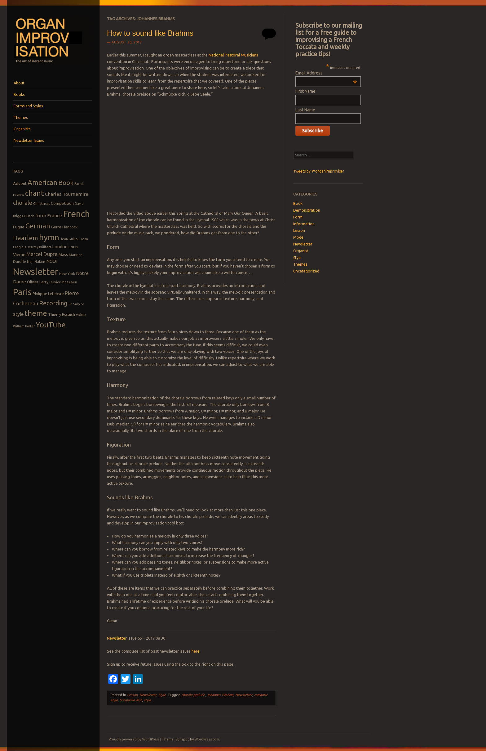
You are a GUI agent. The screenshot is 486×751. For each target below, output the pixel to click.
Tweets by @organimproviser (318, 171)
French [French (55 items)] (76, 214)
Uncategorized (306, 271)
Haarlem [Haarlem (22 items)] (25, 237)
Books (19, 94)
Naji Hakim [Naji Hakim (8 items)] (36, 261)
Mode (298, 237)
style (147, 700)
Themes (21, 117)
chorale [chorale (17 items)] (22, 203)
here (196, 651)
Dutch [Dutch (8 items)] (29, 216)
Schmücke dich (131, 700)
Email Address (326, 72)
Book (298, 203)
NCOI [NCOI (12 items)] (51, 261)
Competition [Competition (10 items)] (62, 203)
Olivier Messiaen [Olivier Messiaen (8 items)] (63, 282)
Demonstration (306, 210)
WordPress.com (207, 739)
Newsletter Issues (29, 140)
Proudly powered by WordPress (134, 739)
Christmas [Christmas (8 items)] (41, 203)
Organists (22, 129)
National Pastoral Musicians (233, 55)
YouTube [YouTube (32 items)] (51, 324)
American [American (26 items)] (42, 182)
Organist (300, 251)
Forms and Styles (28, 106)
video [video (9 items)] (81, 314)
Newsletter (117, 638)
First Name (305, 91)
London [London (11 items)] (60, 246)
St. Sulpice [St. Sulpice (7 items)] (76, 304)
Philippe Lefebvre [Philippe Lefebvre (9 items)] (48, 293)
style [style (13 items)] (18, 314)
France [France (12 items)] (54, 215)
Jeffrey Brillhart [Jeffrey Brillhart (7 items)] (39, 247)
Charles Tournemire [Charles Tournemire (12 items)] (66, 194)
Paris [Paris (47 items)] (22, 292)
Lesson (132, 695)
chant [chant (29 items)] (34, 193)
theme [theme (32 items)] (35, 313)
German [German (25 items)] (37, 226)
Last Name (305, 109)
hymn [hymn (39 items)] (49, 237)
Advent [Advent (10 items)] (20, 183)
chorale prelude (193, 695)
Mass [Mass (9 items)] (63, 254)
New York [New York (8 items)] (67, 274)
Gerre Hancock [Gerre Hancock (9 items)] (64, 227)
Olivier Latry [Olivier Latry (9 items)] (37, 282)
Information (304, 224)
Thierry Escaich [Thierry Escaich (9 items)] (61, 314)
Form (298, 217)
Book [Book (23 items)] (65, 182)
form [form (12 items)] (40, 215)
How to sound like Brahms (150, 33)
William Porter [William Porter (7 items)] (24, 326)
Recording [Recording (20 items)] (53, 303)
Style (162, 695)
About (19, 83)
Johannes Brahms (220, 695)
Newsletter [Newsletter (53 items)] (35, 272)
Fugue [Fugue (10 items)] (18, 226)
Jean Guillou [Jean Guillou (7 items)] (69, 239)
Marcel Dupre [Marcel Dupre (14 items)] (42, 254)
